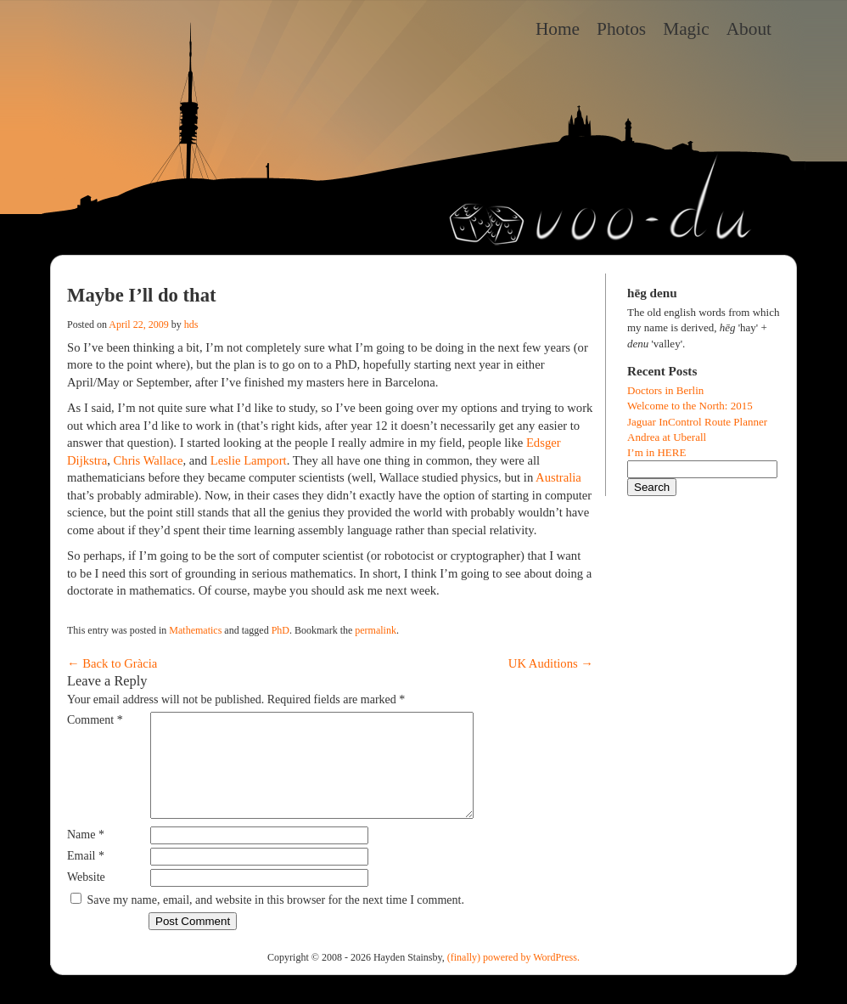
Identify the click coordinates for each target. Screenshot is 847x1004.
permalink (375, 630)
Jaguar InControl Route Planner (697, 421)
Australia (558, 477)
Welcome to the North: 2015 (690, 405)
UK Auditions (550, 663)
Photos (621, 29)
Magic (686, 29)
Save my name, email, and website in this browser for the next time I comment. (275, 920)
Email (85, 876)
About (748, 29)
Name (85, 855)
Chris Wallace (148, 460)
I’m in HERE (656, 452)
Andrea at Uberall (666, 437)
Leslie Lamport (248, 460)
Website (86, 897)
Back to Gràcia (112, 663)
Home (558, 29)
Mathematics (195, 630)
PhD (280, 630)
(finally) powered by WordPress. (513, 978)
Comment (95, 720)
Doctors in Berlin (665, 390)
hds (191, 324)
